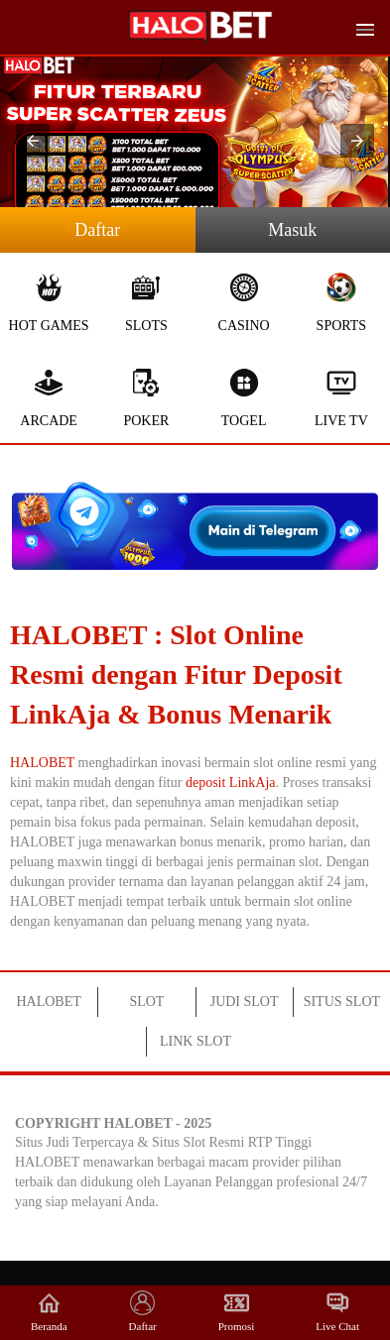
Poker (146, 398)
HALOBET (42, 762)
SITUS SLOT (342, 1001)
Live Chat (337, 1311)
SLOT (146, 1001)
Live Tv (341, 398)
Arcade (48, 398)
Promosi (236, 1311)
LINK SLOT (195, 1041)
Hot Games (48, 303)
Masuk (292, 230)
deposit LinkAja (231, 782)
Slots (146, 303)
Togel (244, 398)
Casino (244, 303)
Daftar (97, 230)
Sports (341, 303)
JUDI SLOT (244, 1001)
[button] (33, 141)
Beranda (49, 1311)
